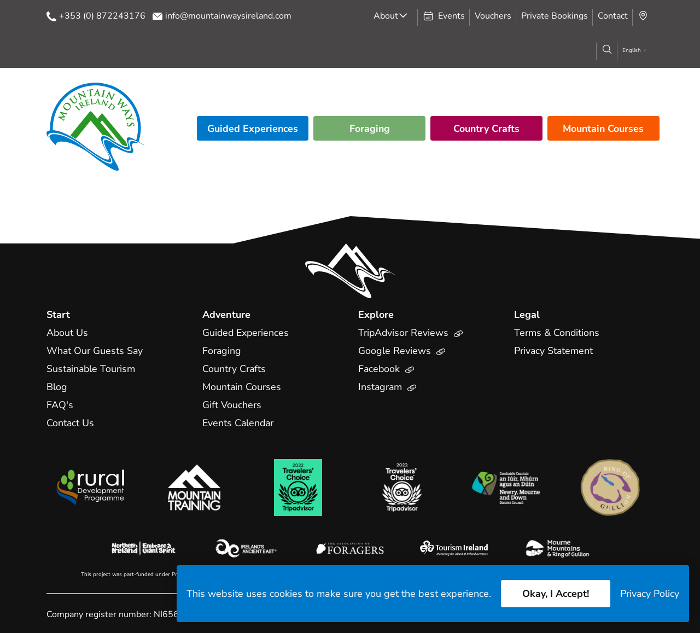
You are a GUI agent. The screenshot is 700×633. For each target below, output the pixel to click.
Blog (56, 386)
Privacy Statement (554, 350)
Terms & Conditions (557, 332)
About (386, 16)
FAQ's (59, 404)
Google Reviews (401, 350)
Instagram (387, 386)
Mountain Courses (603, 128)
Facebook (386, 368)
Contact (613, 16)
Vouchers (493, 16)
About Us (67, 332)
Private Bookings (554, 16)
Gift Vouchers (231, 404)
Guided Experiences (253, 128)
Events (444, 16)
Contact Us (70, 422)
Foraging (369, 128)
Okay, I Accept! (555, 593)
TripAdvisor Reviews (411, 332)
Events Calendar (239, 422)
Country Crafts (486, 128)
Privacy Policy (649, 593)
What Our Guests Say (95, 350)
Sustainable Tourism (91, 368)
